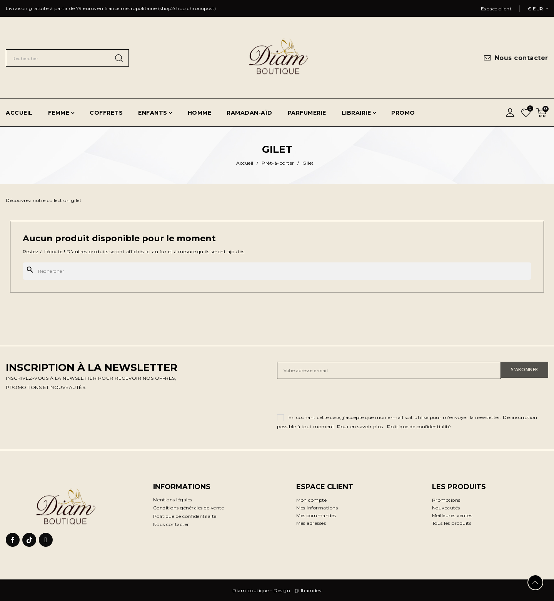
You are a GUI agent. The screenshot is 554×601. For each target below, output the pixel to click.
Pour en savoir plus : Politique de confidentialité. (394, 426)
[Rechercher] (277, 271)
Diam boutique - (253, 590)
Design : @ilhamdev (298, 590)
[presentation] (335, 398)
